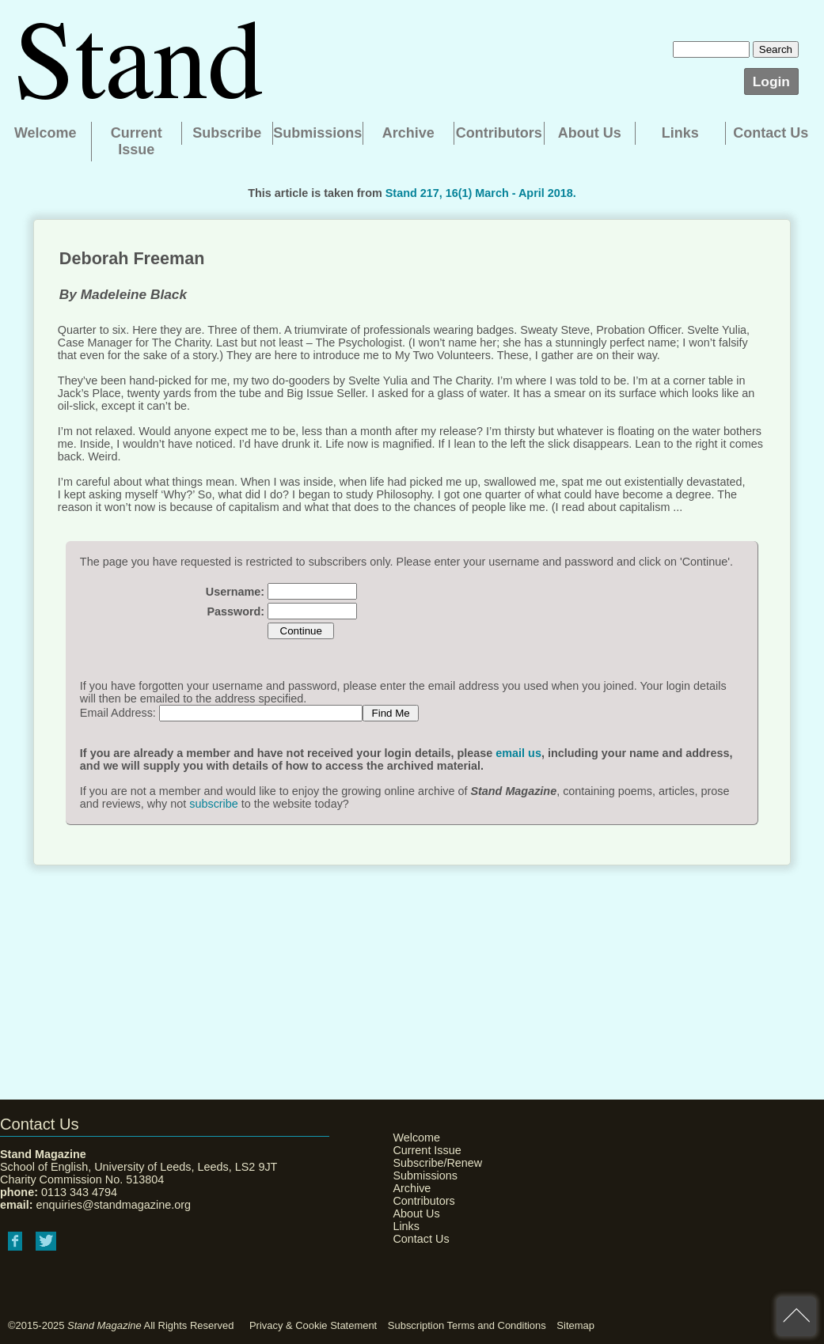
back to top (796, 1316)
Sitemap (575, 1325)
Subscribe (226, 133)
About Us (589, 133)
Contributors (499, 133)
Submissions (317, 133)
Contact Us (770, 133)
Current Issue (136, 141)
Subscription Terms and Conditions (467, 1325)
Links (680, 133)
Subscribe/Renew (432, 1163)
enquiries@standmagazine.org (113, 1204)
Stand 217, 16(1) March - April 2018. (480, 193)
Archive (408, 133)
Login (771, 81)
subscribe (213, 803)
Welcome (45, 133)
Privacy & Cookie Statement (313, 1325)
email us (518, 753)
